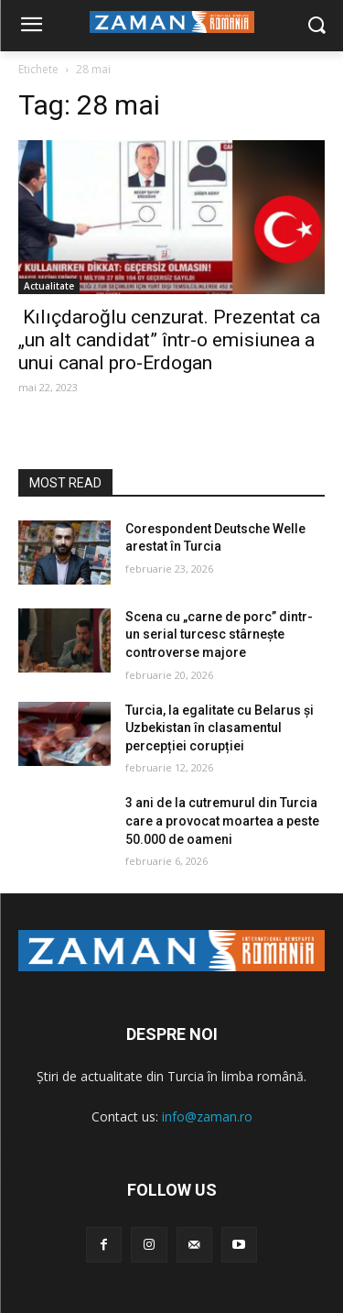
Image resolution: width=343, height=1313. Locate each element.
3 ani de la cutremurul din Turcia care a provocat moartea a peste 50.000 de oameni (222, 820)
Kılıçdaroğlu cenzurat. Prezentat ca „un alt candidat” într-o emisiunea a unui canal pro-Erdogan (171, 340)
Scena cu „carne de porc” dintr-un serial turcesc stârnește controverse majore (219, 634)
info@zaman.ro (207, 1116)
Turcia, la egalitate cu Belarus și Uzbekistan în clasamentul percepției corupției (219, 728)
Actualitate (49, 285)
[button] (316, 26)
